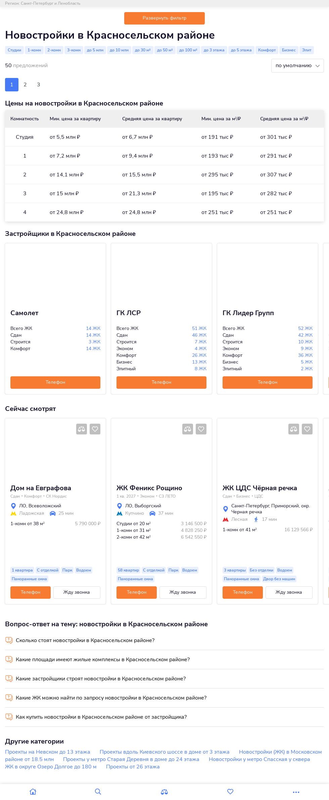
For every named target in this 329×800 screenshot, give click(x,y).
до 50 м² (165, 50)
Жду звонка (76, 592)
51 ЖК (199, 328)
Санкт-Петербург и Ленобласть (50, 3)
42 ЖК (305, 335)
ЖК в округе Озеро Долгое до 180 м (51, 766)
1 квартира (22, 570)
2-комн (54, 50)
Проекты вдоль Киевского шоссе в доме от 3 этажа (165, 752)
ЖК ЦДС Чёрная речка (260, 488)
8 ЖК (200, 369)
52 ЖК (305, 328)
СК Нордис (56, 496)
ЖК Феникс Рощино (149, 488)
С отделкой (47, 570)
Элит (306, 50)
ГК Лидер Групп (248, 313)
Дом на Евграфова (40, 488)
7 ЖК (200, 342)
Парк (67, 570)
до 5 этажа (241, 50)
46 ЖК (199, 335)
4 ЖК (200, 348)
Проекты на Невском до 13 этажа (47, 752)
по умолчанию (294, 65)
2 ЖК (307, 369)
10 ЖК (305, 342)
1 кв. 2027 (126, 496)
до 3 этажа (214, 50)
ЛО (22, 506)
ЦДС (258, 496)
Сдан (15, 496)
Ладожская (31, 513)
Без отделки (261, 570)
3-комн (74, 50)
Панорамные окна (29, 579)
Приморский (285, 506)
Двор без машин (279, 579)
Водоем (83, 570)
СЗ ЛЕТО (167, 496)
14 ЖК (93, 328)
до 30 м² (143, 50)
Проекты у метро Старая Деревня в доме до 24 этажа (131, 759)
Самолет (24, 313)
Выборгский (148, 506)
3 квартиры (235, 570)
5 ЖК (307, 362)
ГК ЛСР (128, 313)
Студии (14, 50)
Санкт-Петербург (250, 506)
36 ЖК (305, 355)
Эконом (147, 496)
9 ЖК (307, 348)
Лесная (239, 519)
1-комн (34, 50)
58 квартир (128, 570)
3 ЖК (94, 342)
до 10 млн (119, 50)
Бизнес (289, 50)
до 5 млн (95, 50)
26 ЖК (199, 355)
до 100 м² (188, 50)
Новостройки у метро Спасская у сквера (259, 759)
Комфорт (267, 50)
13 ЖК (199, 362)
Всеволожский (45, 506)
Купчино (134, 513)
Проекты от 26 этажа (133, 766)
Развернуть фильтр (164, 18)
